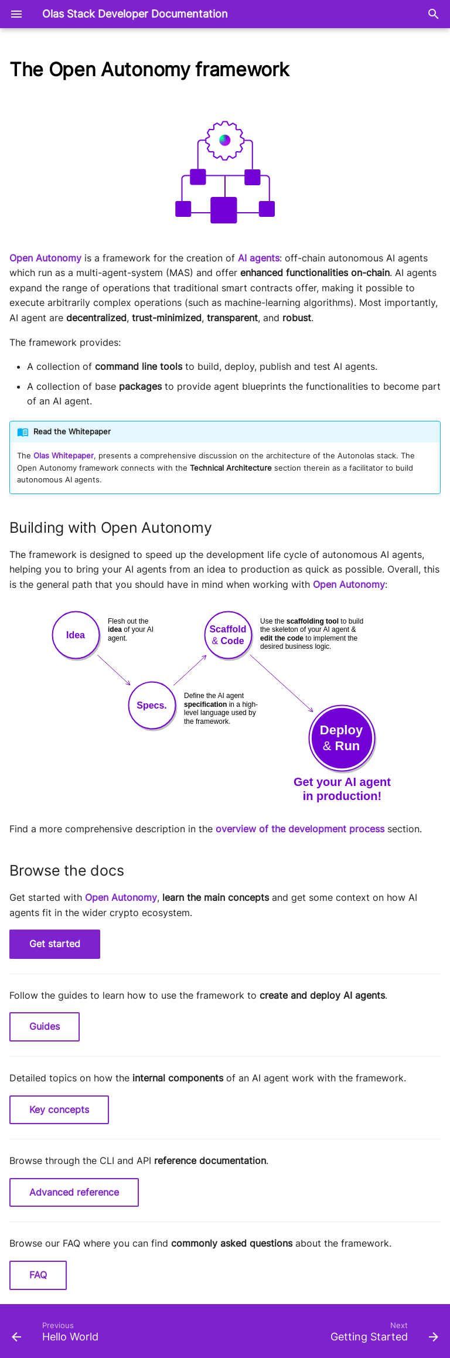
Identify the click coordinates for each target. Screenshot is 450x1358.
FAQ (38, 1275)
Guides (44, 1026)
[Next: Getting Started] (382, 1334)
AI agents (258, 258)
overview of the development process (300, 829)
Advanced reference (74, 1192)
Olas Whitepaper (63, 455)
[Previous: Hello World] (57, 1334)
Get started (54, 943)
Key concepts (59, 1109)
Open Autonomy (45, 258)
